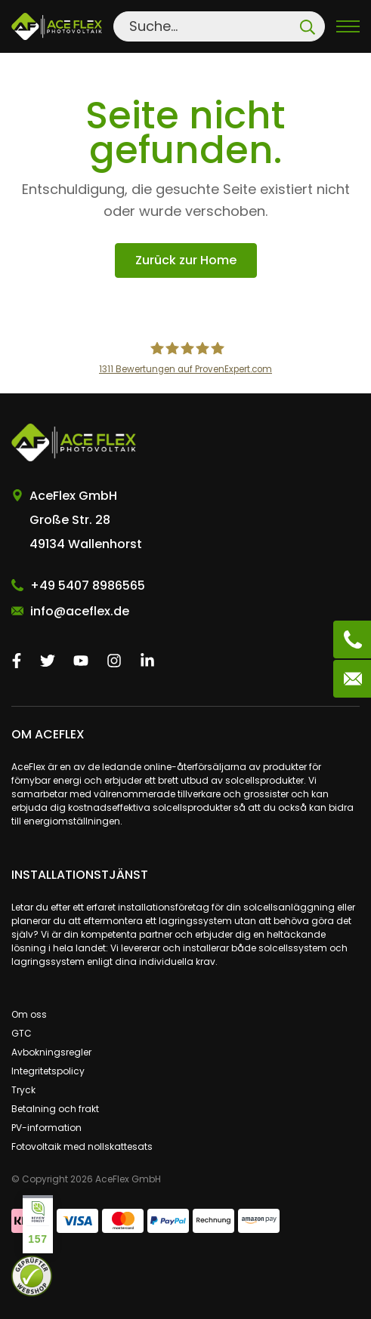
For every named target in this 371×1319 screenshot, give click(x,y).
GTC (21, 1033)
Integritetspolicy (48, 1071)
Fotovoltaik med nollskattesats (82, 1146)
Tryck (23, 1089)
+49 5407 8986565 (87, 585)
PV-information (46, 1127)
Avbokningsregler (51, 1052)
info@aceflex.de (79, 611)
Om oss (29, 1014)
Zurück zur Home (186, 260)
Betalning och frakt (55, 1108)
